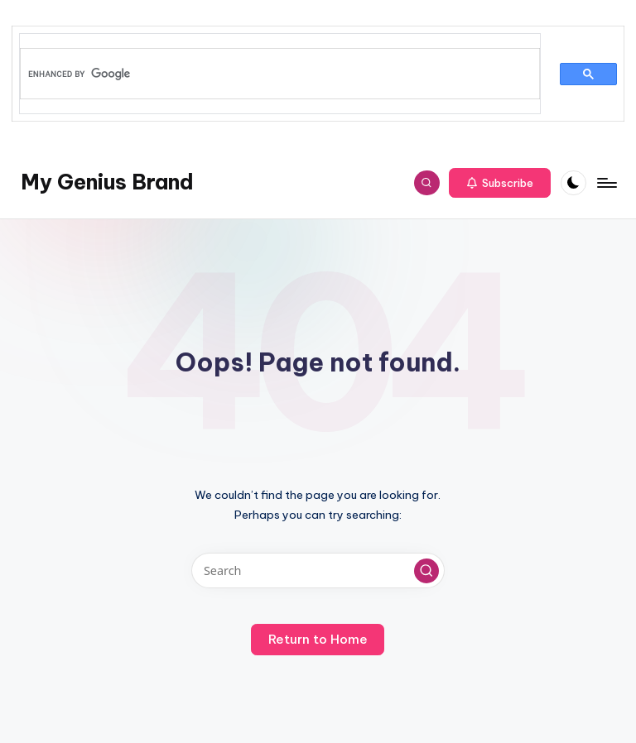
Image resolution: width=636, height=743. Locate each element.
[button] (500, 183)
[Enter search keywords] (317, 570)
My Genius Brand (107, 182)
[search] (271, 73)
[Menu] (605, 183)
